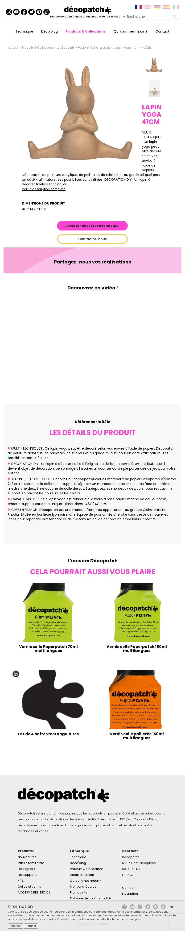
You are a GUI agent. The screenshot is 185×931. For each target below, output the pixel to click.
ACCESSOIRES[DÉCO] (34, 892)
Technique (24, 31)
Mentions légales (83, 886)
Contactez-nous (92, 239)
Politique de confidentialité (90, 898)
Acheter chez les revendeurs (92, 225)
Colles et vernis (29, 886)
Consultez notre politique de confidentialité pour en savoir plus (99, 919)
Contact (162, 31)
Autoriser (15, 926)
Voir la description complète (44, 189)
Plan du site (78, 892)
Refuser (31, 926)
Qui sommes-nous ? (131, 31)
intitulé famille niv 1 (31, 863)
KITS (21, 880)
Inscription (130, 893)
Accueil (13, 48)
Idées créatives (82, 875)
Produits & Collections (86, 31)
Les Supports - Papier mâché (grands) (84, 48)
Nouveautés (27, 857)
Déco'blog (49, 31)
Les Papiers (26, 869)
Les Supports (27, 875)
